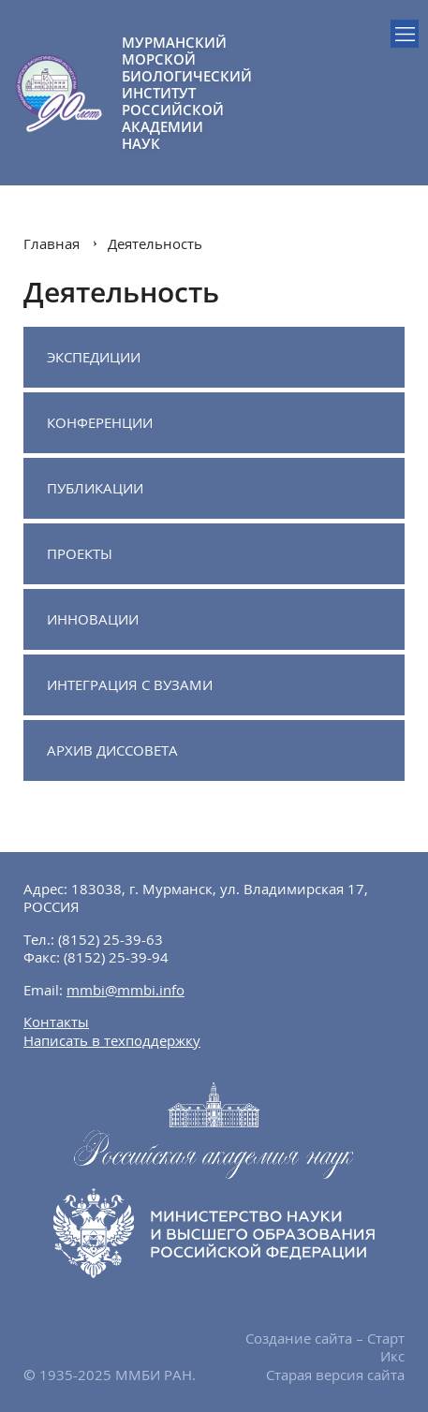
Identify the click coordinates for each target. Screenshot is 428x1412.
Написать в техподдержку (111, 1040)
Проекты (79, 553)
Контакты (56, 1021)
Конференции (100, 422)
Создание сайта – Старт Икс (325, 1347)
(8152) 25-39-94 (116, 957)
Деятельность (155, 243)
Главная (51, 243)
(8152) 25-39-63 (110, 939)
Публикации (95, 487)
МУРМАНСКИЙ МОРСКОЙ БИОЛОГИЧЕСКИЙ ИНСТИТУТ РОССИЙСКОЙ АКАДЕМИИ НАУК (168, 93)
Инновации (93, 619)
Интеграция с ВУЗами (130, 684)
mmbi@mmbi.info (125, 989)
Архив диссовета (112, 750)
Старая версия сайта (335, 1374)
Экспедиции (93, 356)
